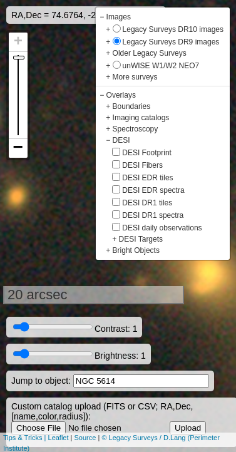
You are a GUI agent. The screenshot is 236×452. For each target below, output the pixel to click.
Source (85, 437)
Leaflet (58, 437)
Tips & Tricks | (25, 437)
